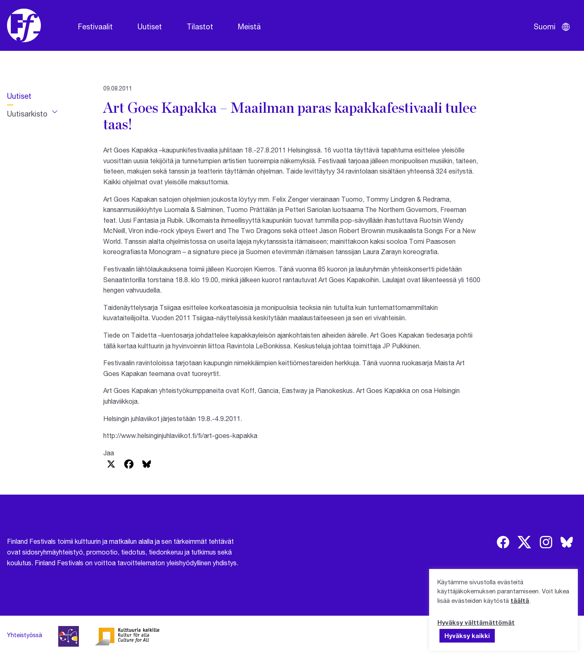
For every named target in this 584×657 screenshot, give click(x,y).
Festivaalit (95, 26)
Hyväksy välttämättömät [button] (476, 622)
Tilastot (200, 26)
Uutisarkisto (27, 113)
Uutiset (150, 26)
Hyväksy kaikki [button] (467, 635)
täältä (519, 600)
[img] (503, 542)
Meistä (249, 26)
